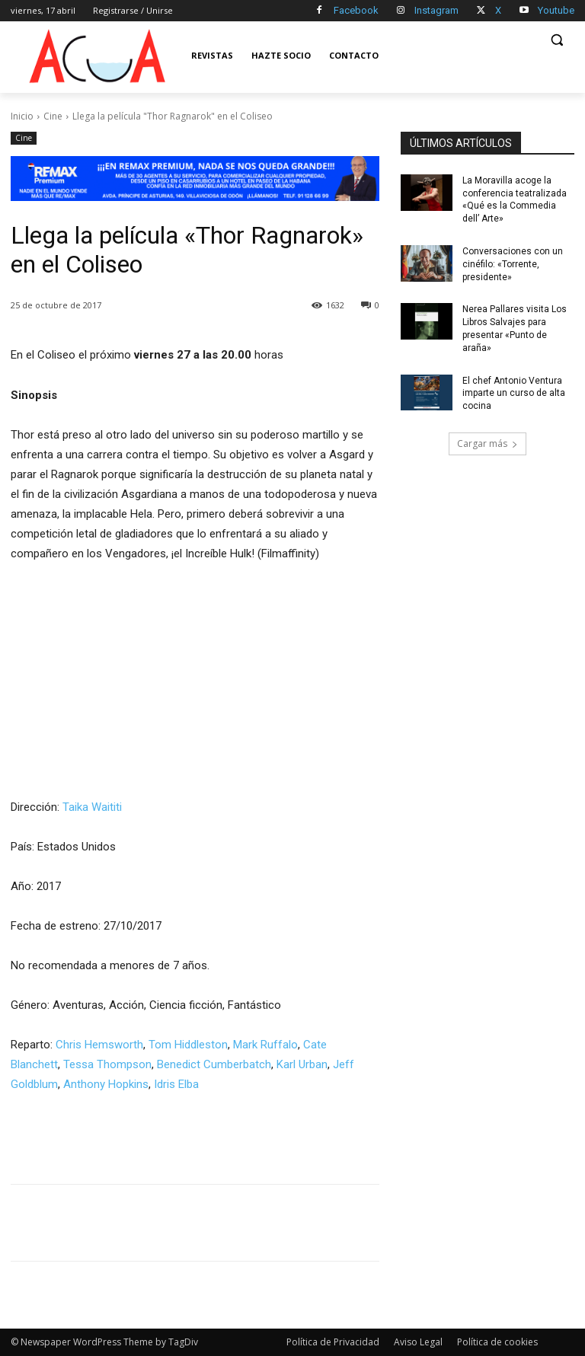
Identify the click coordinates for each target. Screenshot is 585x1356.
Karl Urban (302, 1064)
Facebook (356, 10)
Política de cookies (497, 1341)
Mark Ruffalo (265, 1044)
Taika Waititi (92, 807)
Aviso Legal (418, 1341)
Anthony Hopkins (106, 1084)
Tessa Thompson (107, 1064)
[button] (556, 40)
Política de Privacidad (332, 1341)
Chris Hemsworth (99, 1044)
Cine (52, 116)
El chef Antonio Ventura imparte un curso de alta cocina (513, 393)
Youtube (556, 10)
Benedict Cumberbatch (214, 1064)
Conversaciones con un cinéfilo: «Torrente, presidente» (512, 264)
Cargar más (487, 443)
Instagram (436, 10)
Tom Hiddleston (188, 1044)
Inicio (22, 116)
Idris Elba (176, 1084)
